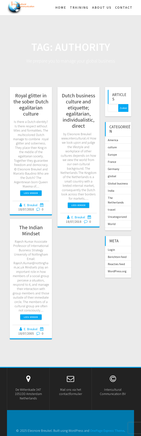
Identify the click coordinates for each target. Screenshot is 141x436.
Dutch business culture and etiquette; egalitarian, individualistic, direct (78, 110)
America (113, 140)
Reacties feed (116, 264)
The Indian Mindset (31, 230)
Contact (124, 7)
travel (111, 209)
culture (112, 147)
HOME (60, 7)
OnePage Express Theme (107, 430)
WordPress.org (117, 271)
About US (101, 7)
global (112, 176)
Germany (113, 169)
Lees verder (31, 193)
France (112, 162)
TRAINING (79, 7)
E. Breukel (30, 205)
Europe (112, 154)
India (111, 190)
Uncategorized (117, 217)
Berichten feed (117, 257)
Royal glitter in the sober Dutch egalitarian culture (30, 104)
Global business (118, 183)
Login (111, 249)
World (111, 224)
